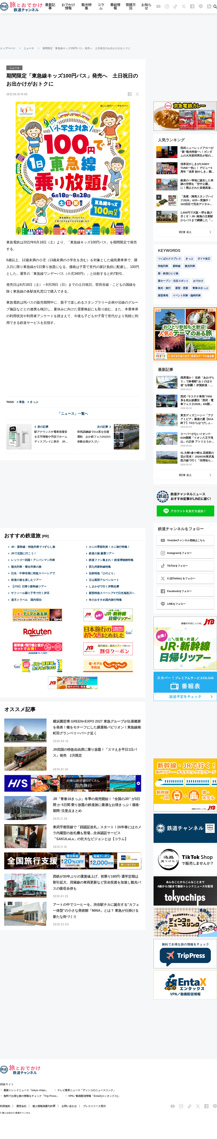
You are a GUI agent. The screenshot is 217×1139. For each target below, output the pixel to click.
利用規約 (5, 1106)
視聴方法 (131, 6)
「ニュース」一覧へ (73, 413)
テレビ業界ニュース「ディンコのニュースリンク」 (86, 1090)
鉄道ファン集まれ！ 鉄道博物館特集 (111, 559)
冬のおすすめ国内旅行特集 (105, 599)
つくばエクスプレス (169, 258)
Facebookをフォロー (176, 591)
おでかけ (198, 280)
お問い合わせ (69, 1106)
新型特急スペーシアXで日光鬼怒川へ (112, 592)
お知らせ (146, 6)
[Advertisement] (108, 29)
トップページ (7, 48)
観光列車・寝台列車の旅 (26, 566)
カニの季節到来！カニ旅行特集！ (109, 546)
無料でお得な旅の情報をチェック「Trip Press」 (31, 1096)
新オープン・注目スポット (173, 280)
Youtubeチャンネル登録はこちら (183, 540)
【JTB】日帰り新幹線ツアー (29, 586)
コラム (101, 6)
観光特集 (86, 6)
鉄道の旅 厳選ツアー (101, 553)
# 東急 (21, 401)
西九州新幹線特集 (100, 566)
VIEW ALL (185, 232)
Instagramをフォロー (176, 553)
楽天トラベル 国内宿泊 (26, 599)
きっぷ (189, 258)
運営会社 (21, 1106)
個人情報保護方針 (42, 1106)
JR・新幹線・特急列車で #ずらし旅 (33, 546)
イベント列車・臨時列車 (187, 295)
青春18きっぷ (200, 288)
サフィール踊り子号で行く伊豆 (30, 592)
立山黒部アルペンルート (104, 579)
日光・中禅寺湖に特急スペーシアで (33, 573)
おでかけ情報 (68, 6)
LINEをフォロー (173, 604)
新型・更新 (181, 288)
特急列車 (163, 266)
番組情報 (115, 6)
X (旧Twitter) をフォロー (178, 578)
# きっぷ (32, 401)
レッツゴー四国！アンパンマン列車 (33, 559)
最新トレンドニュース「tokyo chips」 (26, 1090)
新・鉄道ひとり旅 (168, 273)
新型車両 (163, 295)
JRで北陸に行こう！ (24, 553)
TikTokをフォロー (174, 566)
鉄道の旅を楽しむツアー (26, 579)
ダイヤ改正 (204, 258)
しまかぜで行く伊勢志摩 (104, 586)
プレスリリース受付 (94, 1106)
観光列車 (190, 266)
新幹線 (176, 266)
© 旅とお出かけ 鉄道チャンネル (15, 1113)
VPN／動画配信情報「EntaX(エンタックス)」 (94, 1096)
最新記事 (50, 6)
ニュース (29, 48)
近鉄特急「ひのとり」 (102, 573)
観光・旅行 (164, 288)
